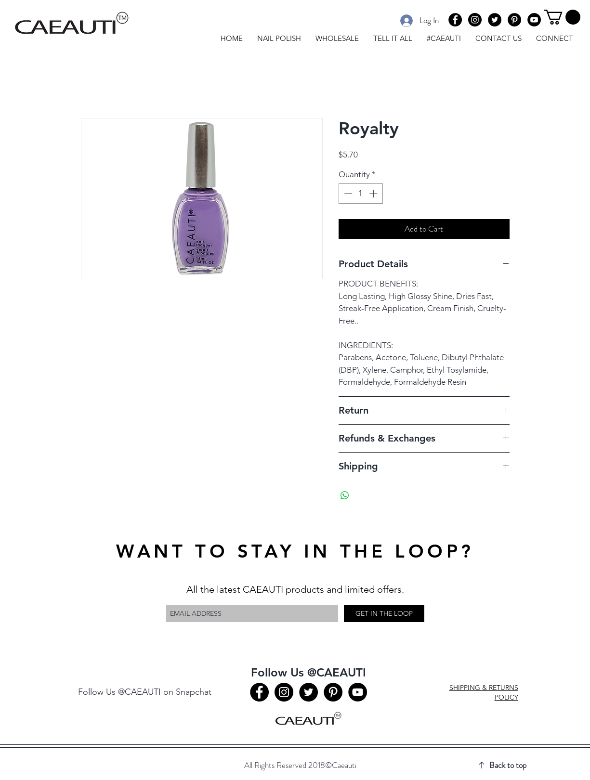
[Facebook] (455, 19)
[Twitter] (494, 19)
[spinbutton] (360, 193)
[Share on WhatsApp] (345, 495)
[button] (562, 17)
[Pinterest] (514, 19)
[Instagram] (475, 19)
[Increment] (374, 193)
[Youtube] (534, 19)
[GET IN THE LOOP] (384, 613)
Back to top (507, 765)
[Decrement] (347, 193)
